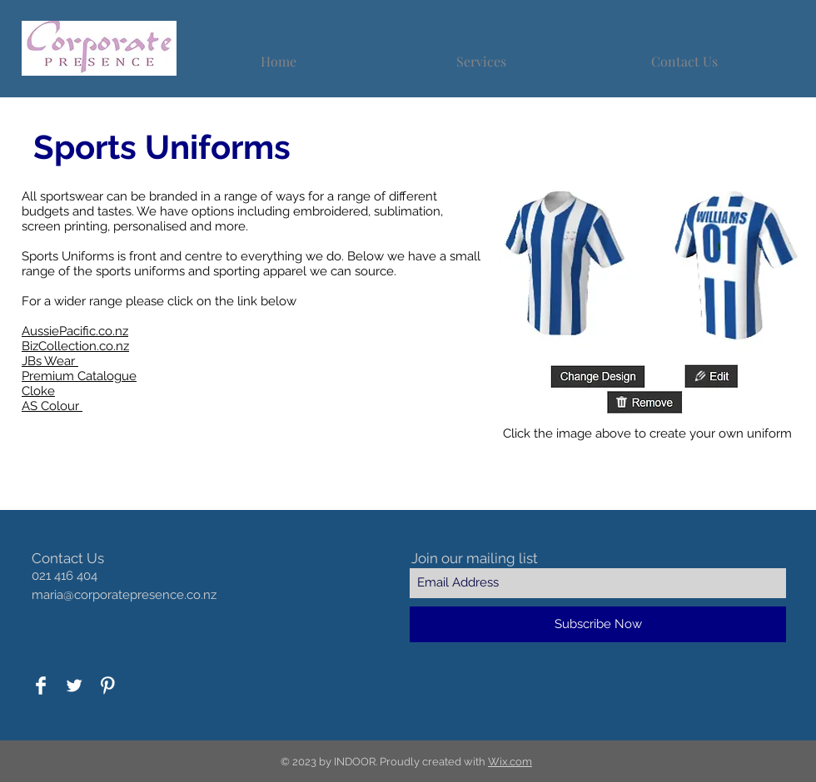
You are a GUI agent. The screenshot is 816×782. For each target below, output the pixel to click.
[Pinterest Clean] (107, 685)
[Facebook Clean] (41, 685)
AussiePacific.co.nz (75, 331)
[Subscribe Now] (598, 624)
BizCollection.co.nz (75, 346)
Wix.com (510, 761)
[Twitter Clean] (74, 685)
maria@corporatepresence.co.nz (124, 594)
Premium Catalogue (79, 376)
